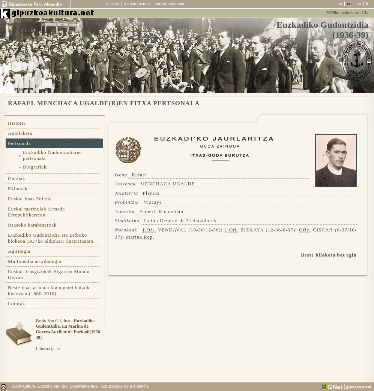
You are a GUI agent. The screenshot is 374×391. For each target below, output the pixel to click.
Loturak (16, 303)
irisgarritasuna (137, 3)
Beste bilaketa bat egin (329, 255)
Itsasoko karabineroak (32, 225)
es (340, 3)
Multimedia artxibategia (34, 261)
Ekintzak (17, 188)
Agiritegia (19, 251)
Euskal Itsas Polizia (30, 198)
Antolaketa (20, 133)
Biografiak (35, 167)
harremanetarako (170, 3)
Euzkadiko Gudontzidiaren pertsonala (52, 155)
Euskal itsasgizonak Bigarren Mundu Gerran (49, 274)
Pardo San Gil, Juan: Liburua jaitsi (68, 334)
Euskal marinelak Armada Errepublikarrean (36, 212)
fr (367, 3)
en (358, 3)
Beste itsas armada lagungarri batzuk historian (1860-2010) (49, 290)
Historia (17, 123)
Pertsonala (19, 143)
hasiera (112, 3)
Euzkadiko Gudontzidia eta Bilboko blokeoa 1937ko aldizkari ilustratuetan (50, 238)
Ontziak (16, 178)
